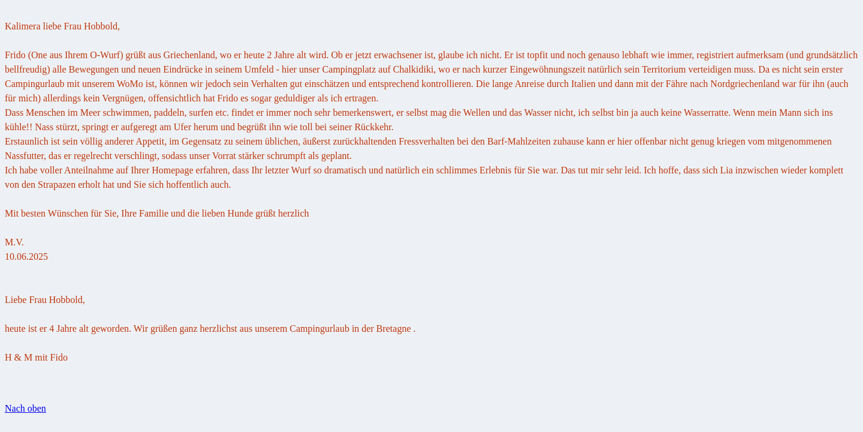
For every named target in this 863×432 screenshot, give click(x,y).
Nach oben (25, 408)
